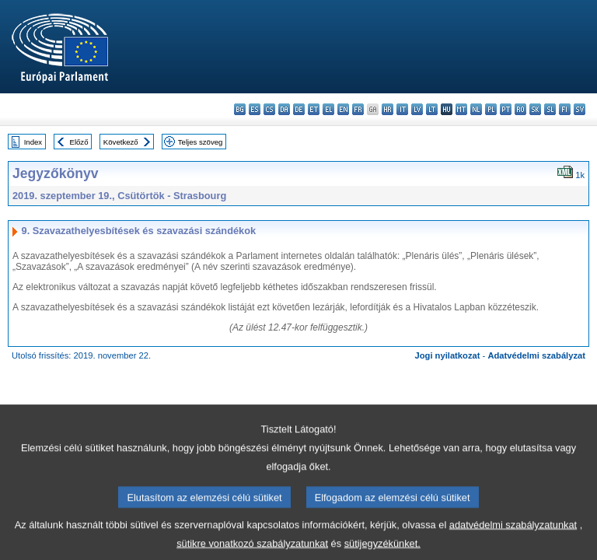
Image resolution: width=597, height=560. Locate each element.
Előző (79, 142)
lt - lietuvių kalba (432, 109)
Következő (120, 142)
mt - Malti (461, 109)
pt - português (505, 109)
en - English (343, 109)
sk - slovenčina (535, 109)
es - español (254, 109)
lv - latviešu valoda (417, 109)
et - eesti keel (313, 109)
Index (33, 142)
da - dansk (284, 109)
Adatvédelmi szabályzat (536, 355)
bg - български (240, 109)
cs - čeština (269, 109)
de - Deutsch (299, 109)
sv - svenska (579, 109)
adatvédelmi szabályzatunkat (513, 535)
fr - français (358, 109)
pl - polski (491, 109)
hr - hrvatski (387, 109)
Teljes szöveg (200, 142)
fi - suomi (565, 109)
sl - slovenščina (550, 109)
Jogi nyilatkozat (447, 355)
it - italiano (402, 109)
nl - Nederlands (476, 109)
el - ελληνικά (328, 109)
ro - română (520, 109)
